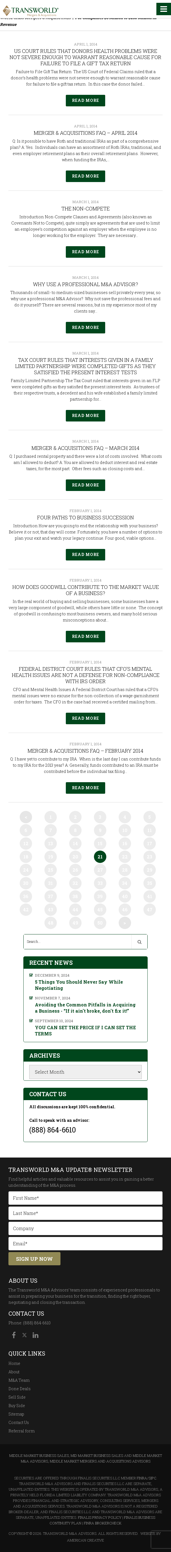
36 (25, 896)
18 (25, 857)
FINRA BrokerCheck (103, 1523)
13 (50, 843)
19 (50, 857)
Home (14, 1363)
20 (75, 857)
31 (50, 883)
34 (124, 883)
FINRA (142, 1478)
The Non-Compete (85, 208)
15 (100, 843)
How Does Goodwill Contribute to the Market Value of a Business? (85, 590)
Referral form (21, 1431)
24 (26, 870)
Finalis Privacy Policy (100, 1517)
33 (100, 883)
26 (75, 870)
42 (26, 909)
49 (75, 923)
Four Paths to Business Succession (85, 517)
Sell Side (17, 1397)
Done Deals (19, 1388)
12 (25, 843)
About (13, 1371)
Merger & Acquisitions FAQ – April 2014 (86, 132)
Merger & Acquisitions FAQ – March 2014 (86, 448)
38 (75, 896)
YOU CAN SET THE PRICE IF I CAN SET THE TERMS (85, 1030)
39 (100, 896)
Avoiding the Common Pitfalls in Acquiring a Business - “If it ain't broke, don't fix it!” (85, 1008)
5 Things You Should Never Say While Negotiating (79, 985)
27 (100, 870)
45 (100, 909)
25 (50, 870)
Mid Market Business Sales (97, 1455)
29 (149, 870)
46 (125, 909)
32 (75, 883)
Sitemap (16, 1414)
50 (100, 923)
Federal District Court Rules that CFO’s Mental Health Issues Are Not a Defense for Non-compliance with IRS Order (85, 675)
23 (149, 857)
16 (124, 843)
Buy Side (16, 1405)
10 (124, 830)
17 (149, 843)
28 (125, 870)
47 (149, 909)
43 (50, 909)
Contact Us (18, 1422)
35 (149, 883)
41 (149, 896)
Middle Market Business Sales (39, 1455)
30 (25, 883)
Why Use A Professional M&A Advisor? (85, 284)
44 (75, 909)
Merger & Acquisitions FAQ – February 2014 (85, 750)
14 (75, 843)
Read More (85, 100)
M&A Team (19, 1380)
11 (149, 830)
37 (50, 896)
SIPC (152, 1478)
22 (125, 857)
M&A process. (63, 1185)
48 (50, 923)
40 (125, 896)
